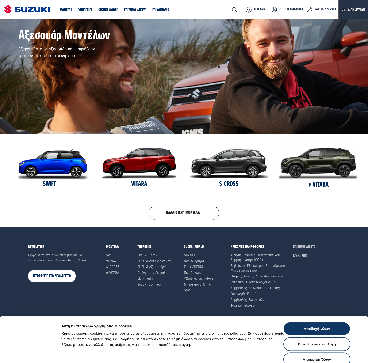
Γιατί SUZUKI (193, 267)
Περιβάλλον (192, 273)
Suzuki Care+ (147, 255)
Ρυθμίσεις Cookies (274, 354)
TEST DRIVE (260, 9)
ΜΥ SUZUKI (300, 256)
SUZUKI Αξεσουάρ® (151, 267)
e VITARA (112, 273)
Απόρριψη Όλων (317, 332)
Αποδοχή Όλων (317, 301)
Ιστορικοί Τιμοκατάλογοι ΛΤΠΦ (253, 282)
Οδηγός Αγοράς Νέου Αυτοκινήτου (257, 276)
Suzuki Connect (149, 284)
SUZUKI (189, 255)
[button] (66, 10)
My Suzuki (145, 278)
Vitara (111, 261)
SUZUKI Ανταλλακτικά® (154, 261)
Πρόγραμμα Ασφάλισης (154, 273)
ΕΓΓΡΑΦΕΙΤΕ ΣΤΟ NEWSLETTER (52, 276)
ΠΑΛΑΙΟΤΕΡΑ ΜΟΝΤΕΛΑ (183, 213)
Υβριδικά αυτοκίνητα (199, 278)
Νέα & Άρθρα (194, 261)
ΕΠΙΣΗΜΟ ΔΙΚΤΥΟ (304, 246)
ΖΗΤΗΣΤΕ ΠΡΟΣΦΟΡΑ (291, 9)
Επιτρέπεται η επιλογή (317, 317)
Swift (110, 255)
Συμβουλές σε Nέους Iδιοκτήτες (255, 288)
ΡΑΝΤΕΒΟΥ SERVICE (325, 9)
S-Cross (112, 267)
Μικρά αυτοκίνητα (197, 284)
